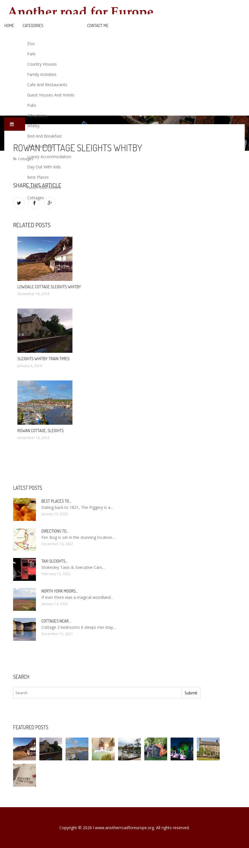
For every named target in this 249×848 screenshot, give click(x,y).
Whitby (33, 125)
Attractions (37, 115)
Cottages (35, 197)
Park (31, 54)
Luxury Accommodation (49, 156)
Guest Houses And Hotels (50, 95)
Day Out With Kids (44, 167)
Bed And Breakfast (44, 136)
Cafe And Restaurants (47, 84)
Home (9, 25)
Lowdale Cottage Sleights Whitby (49, 286)
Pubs (31, 105)
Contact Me (98, 25)
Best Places (38, 177)
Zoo (31, 43)
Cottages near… (56, 621)
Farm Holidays (40, 146)
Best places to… (56, 501)
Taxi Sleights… (54, 561)
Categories (33, 25)
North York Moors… (59, 591)
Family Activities (41, 74)
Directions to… (55, 531)
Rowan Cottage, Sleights (40, 430)
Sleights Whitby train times (43, 358)
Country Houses (42, 64)
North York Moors (44, 187)
